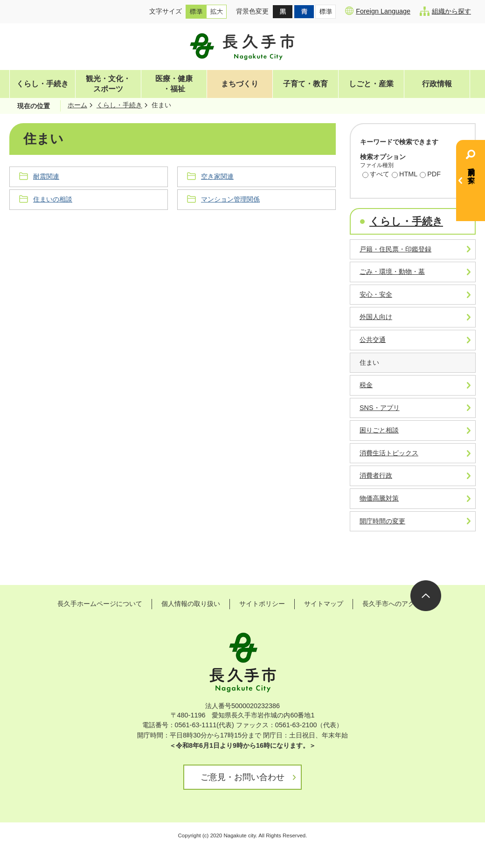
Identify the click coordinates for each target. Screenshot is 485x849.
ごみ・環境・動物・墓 (392, 271)
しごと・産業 (371, 84)
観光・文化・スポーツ (108, 84)
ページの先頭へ (425, 595)
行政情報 (437, 84)
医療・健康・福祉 (174, 84)
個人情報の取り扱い (190, 603)
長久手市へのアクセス (395, 603)
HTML (404, 175)
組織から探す (445, 11)
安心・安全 (376, 294)
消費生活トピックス (389, 453)
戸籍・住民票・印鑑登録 (395, 249)
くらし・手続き (42, 84)
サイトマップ (323, 603)
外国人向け (376, 316)
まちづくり (239, 84)
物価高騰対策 (379, 498)
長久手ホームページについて (99, 603)
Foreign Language (377, 11)
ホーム (77, 105)
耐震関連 (46, 176)
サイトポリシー (262, 603)
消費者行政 (376, 475)
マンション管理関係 (230, 199)
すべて (375, 175)
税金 (366, 385)
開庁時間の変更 (382, 521)
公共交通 (373, 339)
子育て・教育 (305, 84)
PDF (430, 175)
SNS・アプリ (380, 407)
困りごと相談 (379, 430)
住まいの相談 (52, 199)
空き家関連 (217, 176)
